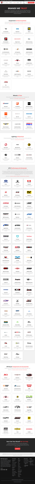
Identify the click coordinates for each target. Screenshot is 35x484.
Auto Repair (13, 473)
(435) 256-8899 (3, 0)
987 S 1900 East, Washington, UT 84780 (29, 0)
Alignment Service (14, 472)
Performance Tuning (14, 475)
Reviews (18, 2)
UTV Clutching (17, 176)
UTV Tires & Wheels (16, 98)
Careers (19, 468)
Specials (15, 2)
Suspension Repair (13, 469)
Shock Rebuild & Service (16, 23)
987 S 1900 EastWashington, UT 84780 (26, 463)
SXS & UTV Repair (14, 462)
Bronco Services (21, 369)
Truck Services (25, 23)
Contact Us (17, 448)
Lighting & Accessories (17, 139)
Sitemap (19, 476)
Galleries (11, 2)
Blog (18, 462)
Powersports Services (13, 460)
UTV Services (11, 176)
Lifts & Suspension (21, 23)
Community (19, 467)
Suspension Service (11, 23)
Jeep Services (28, 23)
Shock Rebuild (14, 471)
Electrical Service (22, 139)
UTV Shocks (14, 176)
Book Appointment (31, 2)
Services (7, 2)
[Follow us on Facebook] (1, 469)
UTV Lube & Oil (27, 176)
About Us (21, 2)
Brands (19, 461)
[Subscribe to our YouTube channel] (4, 469)
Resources (19, 473)
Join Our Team (24, 2)
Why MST (19, 466)
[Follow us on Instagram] (3, 469)
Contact (27, 2)
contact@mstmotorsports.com (28, 461)
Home (3, 2)
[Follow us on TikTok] (6, 469)
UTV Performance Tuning (22, 176)
